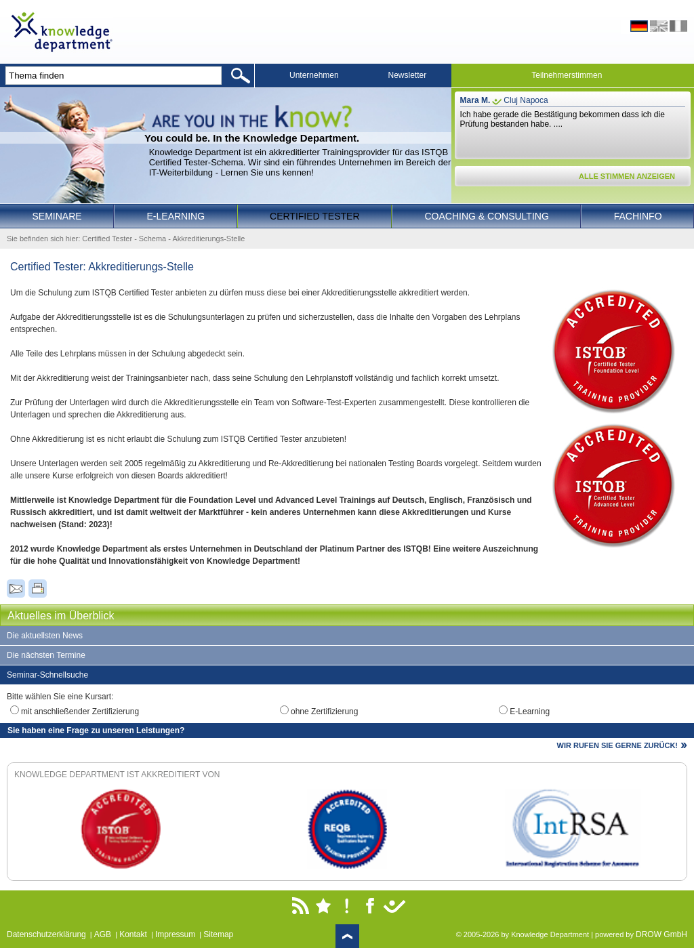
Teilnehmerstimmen (566, 75)
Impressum (175, 934)
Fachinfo (638, 216)
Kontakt (133, 934)
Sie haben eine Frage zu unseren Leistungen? (95, 730)
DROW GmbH (661, 934)
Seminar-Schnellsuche (47, 675)
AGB (102, 934)
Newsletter (407, 75)
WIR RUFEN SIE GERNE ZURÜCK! (617, 745)
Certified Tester (315, 216)
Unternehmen (314, 75)
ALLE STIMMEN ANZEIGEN (627, 176)
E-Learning (176, 216)
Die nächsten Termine (46, 655)
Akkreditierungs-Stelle (208, 238)
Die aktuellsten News (45, 635)
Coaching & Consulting (487, 216)
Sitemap (218, 934)
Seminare (56, 216)
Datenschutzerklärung (46, 934)
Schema (152, 238)
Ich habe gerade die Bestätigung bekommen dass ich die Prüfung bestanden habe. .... (562, 119)
